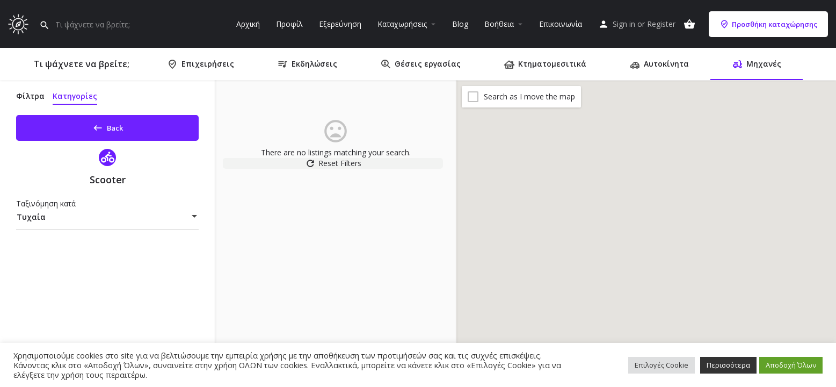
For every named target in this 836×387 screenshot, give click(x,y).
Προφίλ (289, 24)
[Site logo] (19, 23)
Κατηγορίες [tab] (75, 96)
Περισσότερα (728, 365)
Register (661, 24)
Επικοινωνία (560, 24)
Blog (460, 24)
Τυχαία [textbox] (31, 221)
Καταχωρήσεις (402, 24)
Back (107, 125)
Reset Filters (336, 168)
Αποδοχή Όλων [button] (791, 365)
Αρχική (248, 24)
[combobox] (107, 221)
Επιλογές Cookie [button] (661, 365)
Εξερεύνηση (340, 24)
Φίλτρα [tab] (30, 96)
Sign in (624, 24)
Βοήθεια (499, 24)
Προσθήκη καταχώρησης (768, 24)
